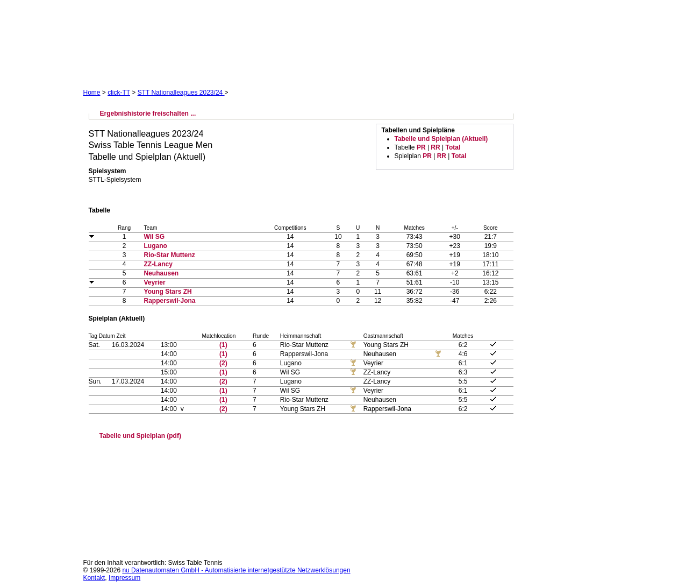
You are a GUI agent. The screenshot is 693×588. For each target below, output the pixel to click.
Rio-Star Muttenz (169, 255)
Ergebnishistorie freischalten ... (148, 113)
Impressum (124, 578)
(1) (223, 345)
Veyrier (155, 282)
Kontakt (94, 578)
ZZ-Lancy (158, 264)
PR (421, 147)
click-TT (119, 92)
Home (92, 92)
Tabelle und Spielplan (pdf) (140, 436)
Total (452, 147)
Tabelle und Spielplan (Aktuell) (441, 139)
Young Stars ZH (168, 291)
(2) (223, 363)
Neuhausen (161, 273)
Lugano (155, 246)
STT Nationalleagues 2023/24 (181, 92)
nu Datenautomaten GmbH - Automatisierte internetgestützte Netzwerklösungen (236, 570)
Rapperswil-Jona (170, 300)
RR (435, 147)
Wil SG (154, 236)
